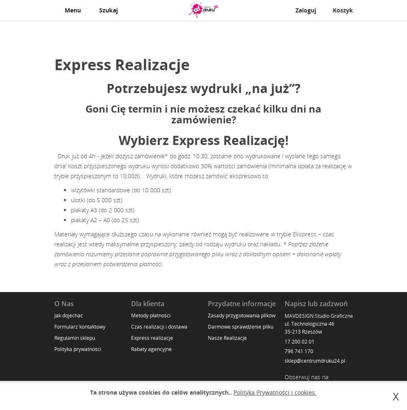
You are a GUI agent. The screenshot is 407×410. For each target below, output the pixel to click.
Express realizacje (152, 337)
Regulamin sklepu (74, 337)
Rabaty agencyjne (151, 349)
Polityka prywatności (77, 349)
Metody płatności (151, 315)
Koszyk (343, 10)
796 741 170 (299, 351)
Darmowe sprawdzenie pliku (240, 326)
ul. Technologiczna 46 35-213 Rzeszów (309, 327)
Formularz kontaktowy (79, 326)
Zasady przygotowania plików (241, 315)
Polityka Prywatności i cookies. (275, 392)
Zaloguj (305, 10)
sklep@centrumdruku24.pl (315, 360)
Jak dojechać (68, 315)
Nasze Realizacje (227, 337)
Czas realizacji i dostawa (159, 326)
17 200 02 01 (299, 341)
